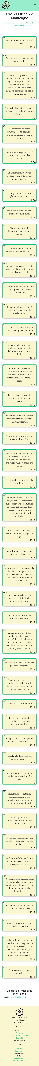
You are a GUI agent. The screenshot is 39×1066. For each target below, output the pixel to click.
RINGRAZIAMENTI (19, 1061)
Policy (19, 1056)
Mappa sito (19, 1053)
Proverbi (19, 1038)
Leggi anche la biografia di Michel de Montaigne (19, 24)
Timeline (19, 1033)
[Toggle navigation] (35, 5)
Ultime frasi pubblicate (19, 1035)
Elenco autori (19, 1051)
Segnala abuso (19, 1058)
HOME (19, 1048)
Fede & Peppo (19, 1022)
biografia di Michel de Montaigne (23, 997)
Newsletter (19, 1030)
